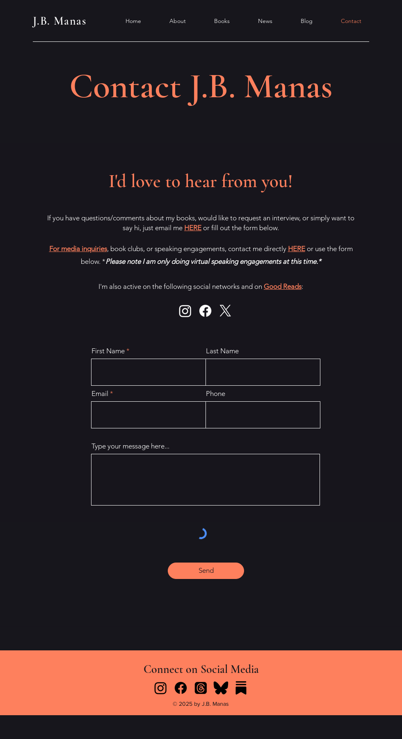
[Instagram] (185, 311)
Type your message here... (130, 446)
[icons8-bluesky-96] (221, 688)
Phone (215, 393)
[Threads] (201, 688)
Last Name (222, 351)
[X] (225, 311)
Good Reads (283, 286)
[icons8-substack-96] (241, 688)
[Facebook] (205, 311)
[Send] (206, 571)
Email (99, 393)
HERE (192, 228)
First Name (108, 351)
